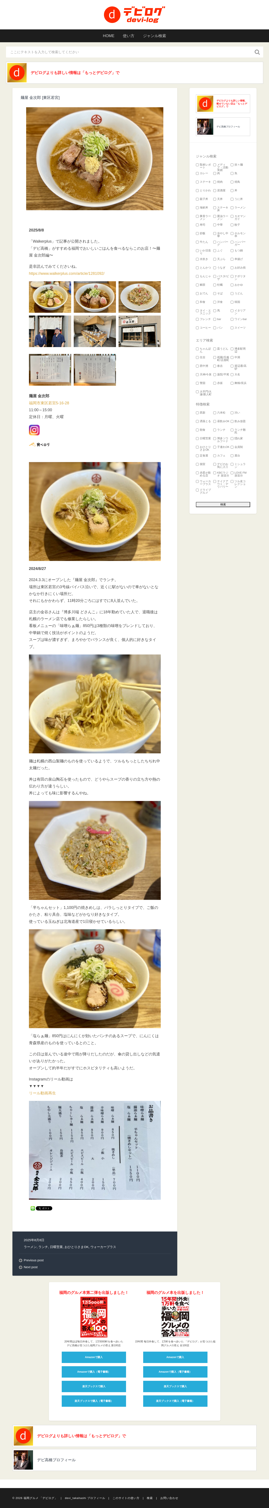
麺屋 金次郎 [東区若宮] (40, 97)
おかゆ (237, 285)
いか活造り (203, 252)
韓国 (235, 302)
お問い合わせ (169, 1498)
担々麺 (237, 164)
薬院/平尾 (221, 374)
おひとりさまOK (77, 1247)
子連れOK (221, 447)
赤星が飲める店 (203, 474)
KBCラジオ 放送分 (221, 474)
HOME (108, 36)
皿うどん (220, 349)
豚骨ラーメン (203, 218)
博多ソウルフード (220, 440)
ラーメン (30, 1247)
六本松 (219, 412)
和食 (200, 302)
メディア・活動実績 (220, 167)
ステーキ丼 (220, 209)
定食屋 (202, 455)
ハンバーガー (238, 243)
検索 (150, 1498)
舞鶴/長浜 (238, 383)
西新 (200, 412)
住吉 (200, 357)
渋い (235, 412)
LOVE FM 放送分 (238, 474)
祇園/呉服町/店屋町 (221, 359)
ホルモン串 (238, 235)
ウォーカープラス (103, 1247)
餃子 (235, 225)
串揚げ (237, 259)
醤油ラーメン (220, 218)
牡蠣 (218, 285)
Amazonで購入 (94, 1357)
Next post (31, 1267)
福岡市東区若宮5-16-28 (49, 403)
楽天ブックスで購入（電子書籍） (94, 1401)
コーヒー (203, 327)
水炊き (202, 259)
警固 (200, 383)
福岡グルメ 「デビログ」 (41, 1498)
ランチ (43, 1247)
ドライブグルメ (203, 491)
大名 (235, 374)
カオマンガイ (238, 218)
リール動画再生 (42, 1093)
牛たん (202, 242)
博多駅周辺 (238, 350)
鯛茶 (200, 285)
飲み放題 (238, 421)
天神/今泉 (204, 374)
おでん (202, 293)
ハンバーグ (220, 243)
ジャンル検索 (154, 36)
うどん (237, 293)
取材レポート (203, 166)
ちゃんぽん (203, 350)
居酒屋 (219, 190)
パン (218, 327)
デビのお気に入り (220, 465)
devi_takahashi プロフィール (85, 1498)
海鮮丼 (202, 207)
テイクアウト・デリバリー (220, 484)
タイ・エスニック (203, 312)
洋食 (218, 302)
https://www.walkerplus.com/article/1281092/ (67, 273)
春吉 (218, 366)
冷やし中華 (220, 235)
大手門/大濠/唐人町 (204, 393)
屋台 (235, 455)
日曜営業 (56, 1247)
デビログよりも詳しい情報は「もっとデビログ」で (75, 73)
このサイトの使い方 (126, 1498)
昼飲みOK (221, 421)
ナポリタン (238, 278)
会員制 (237, 447)
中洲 (235, 357)
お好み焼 (238, 267)
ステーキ (203, 182)
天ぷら (219, 259)
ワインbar (239, 319)
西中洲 (202, 366)
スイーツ (238, 327)
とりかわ (203, 190)
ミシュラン (238, 465)
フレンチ (203, 319)
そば (218, 293)
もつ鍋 (237, 250)
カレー (202, 173)
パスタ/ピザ (221, 278)
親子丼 (202, 199)
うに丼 (237, 199)
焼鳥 (235, 182)
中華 (218, 225)
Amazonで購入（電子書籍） (93, 1372)
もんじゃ (203, 276)
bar (217, 319)
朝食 (200, 430)
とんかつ (203, 267)
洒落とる (203, 421)
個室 (200, 464)
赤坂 (218, 383)
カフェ (219, 455)
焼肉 (218, 182)
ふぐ (218, 250)
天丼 (218, 199)
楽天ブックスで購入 (93, 1386)
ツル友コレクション (238, 484)
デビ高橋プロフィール (228, 126)
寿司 (200, 225)
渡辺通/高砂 (238, 367)
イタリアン (238, 312)
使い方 (129, 36)
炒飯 (200, 233)
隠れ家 (237, 438)
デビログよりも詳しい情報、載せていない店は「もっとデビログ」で (231, 103)
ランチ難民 (238, 431)
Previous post (34, 1260)
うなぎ (219, 267)
